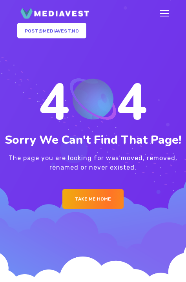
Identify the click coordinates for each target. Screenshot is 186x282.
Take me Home (93, 199)
